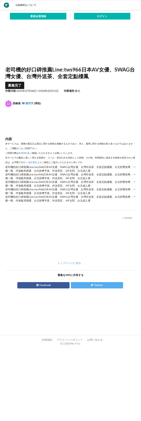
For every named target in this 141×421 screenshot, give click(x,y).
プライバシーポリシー (70, 339)
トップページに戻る (69, 263)
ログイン (102, 16)
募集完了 (14, 85)
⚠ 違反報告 (31, 162)
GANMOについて (26, 5)
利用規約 (23, 153)
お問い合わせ (95, 339)
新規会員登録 (38, 16)
